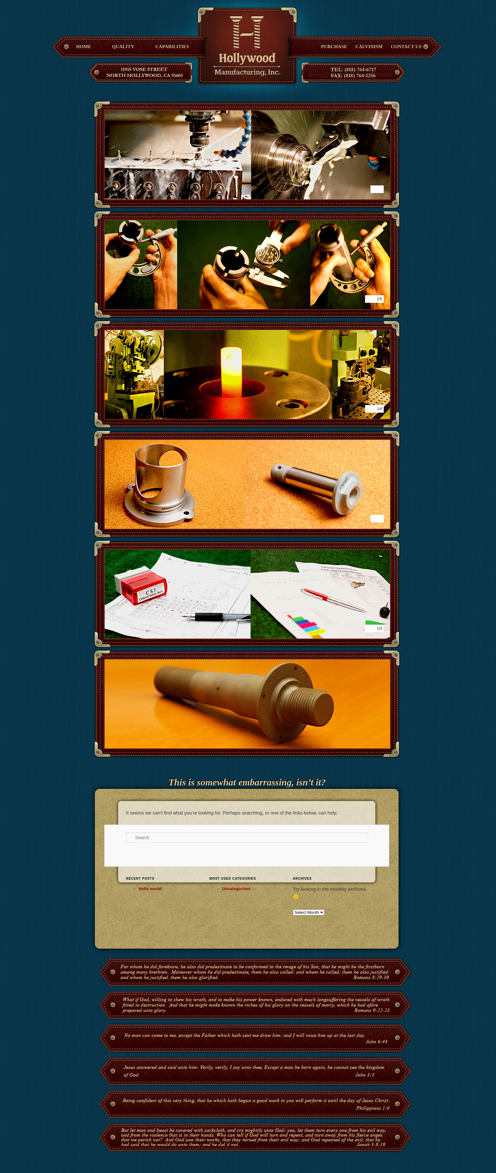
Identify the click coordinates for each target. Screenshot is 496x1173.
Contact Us (406, 46)
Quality (123, 46)
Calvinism (368, 46)
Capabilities (172, 46)
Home (83, 46)
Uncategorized (236, 888)
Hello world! (150, 888)
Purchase (334, 46)
